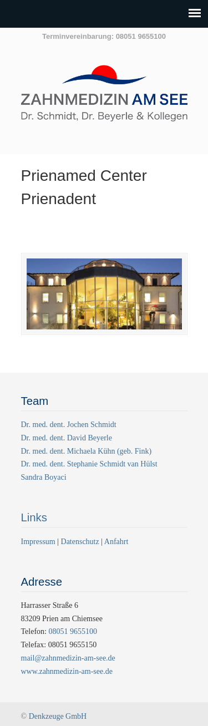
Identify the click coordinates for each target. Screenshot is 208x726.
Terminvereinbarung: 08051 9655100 (104, 36)
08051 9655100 (72, 631)
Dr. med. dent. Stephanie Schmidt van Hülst (89, 464)
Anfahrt (116, 541)
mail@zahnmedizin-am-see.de (68, 658)
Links (34, 517)
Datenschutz (80, 541)
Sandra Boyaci (44, 477)
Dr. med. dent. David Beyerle (66, 438)
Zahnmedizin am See (104, 99)
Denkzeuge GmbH (58, 716)
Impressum (39, 541)
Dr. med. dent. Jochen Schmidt (68, 424)
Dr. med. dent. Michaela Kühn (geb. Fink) (86, 451)
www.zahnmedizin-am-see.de (67, 671)
